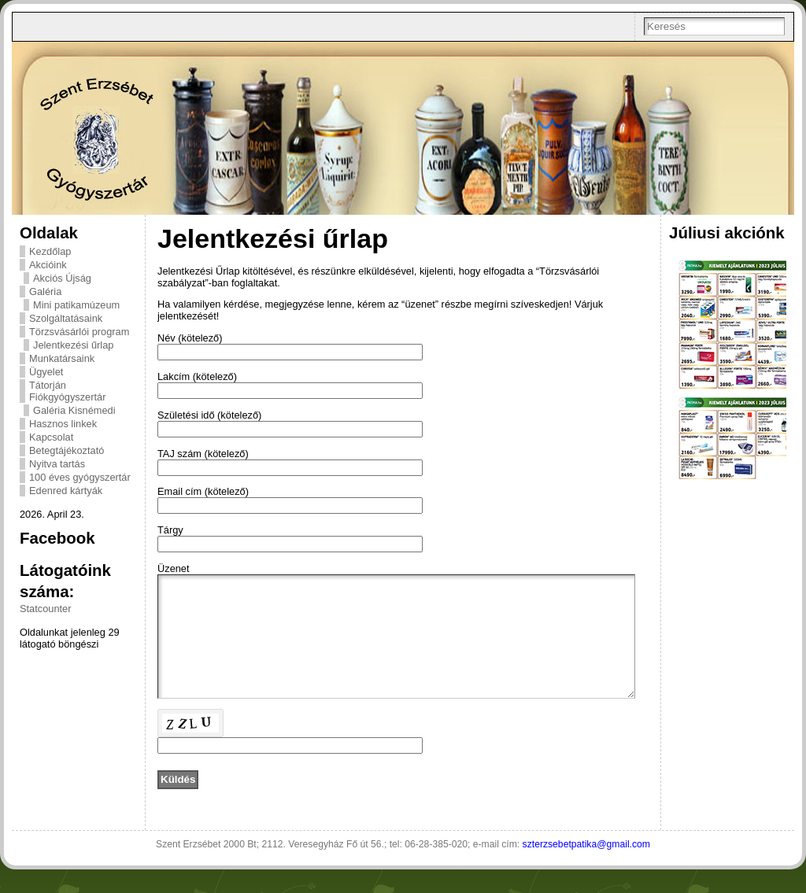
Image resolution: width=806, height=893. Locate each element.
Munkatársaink (61, 358)
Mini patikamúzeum (76, 305)
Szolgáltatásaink (65, 318)
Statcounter (45, 608)
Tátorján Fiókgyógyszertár (67, 391)
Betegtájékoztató (66, 450)
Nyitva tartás (57, 464)
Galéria (45, 291)
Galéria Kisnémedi (74, 410)
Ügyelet (46, 372)
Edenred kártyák (65, 490)
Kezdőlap (50, 251)
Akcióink (48, 265)
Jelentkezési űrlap (73, 345)
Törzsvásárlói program (79, 332)
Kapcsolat (51, 437)
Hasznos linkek (63, 424)
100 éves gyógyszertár (80, 477)
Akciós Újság (62, 278)
